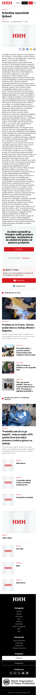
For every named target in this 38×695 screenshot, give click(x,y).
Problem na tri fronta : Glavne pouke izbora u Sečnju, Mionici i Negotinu (18, 327)
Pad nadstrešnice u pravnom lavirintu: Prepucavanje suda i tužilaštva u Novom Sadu (25, 351)
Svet (19, 619)
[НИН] (19, 599)
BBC (19, 629)
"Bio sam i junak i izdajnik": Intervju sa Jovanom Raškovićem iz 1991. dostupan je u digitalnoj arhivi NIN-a (25, 386)
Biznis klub (19, 624)
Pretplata (24, 3)
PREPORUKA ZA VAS (12, 293)
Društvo (19, 345)
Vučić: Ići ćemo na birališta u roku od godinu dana (26, 367)
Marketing (19, 643)
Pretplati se (19, 663)
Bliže (18, 566)
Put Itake (19, 549)
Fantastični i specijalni (24, 497)
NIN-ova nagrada (19, 626)
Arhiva (30, 3)
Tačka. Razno (7, 538)
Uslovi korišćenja (19, 641)
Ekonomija (19, 616)
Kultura (19, 621)
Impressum (19, 646)
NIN (9, 693)
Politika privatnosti (19, 648)
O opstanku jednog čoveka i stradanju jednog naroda (23, 482)
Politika (5, 321)
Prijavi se (19, 658)
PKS (19, 631)
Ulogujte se (26, 258)
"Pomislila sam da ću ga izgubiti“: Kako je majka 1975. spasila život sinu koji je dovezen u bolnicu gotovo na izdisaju (17, 437)
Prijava (18, 3)
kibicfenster (21, 463)
